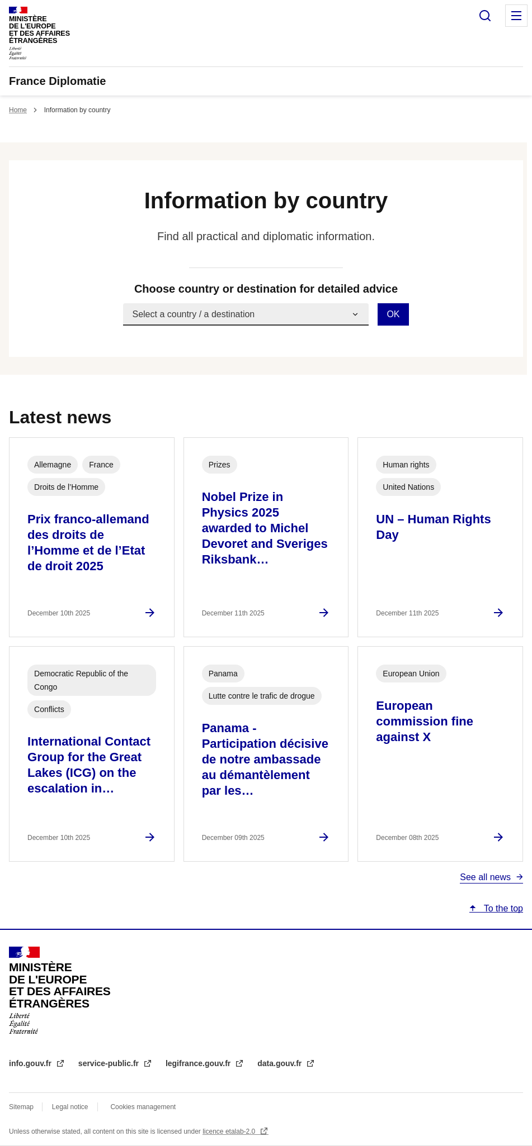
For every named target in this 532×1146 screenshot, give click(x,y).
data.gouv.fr (280, 1063)
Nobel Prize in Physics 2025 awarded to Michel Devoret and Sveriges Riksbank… (265, 528)
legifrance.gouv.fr (199, 1063)
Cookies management (143, 1107)
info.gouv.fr (31, 1063)
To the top (502, 908)
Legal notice (70, 1107)
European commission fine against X (424, 721)
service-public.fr (109, 1063)
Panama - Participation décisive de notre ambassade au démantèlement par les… (265, 759)
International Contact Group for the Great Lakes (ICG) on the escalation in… (88, 764)
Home (18, 110)
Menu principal (516, 15)
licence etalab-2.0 (230, 1131)
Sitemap (22, 1107)
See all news (485, 877)
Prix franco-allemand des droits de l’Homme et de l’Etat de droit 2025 (88, 542)
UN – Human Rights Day (433, 527)
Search (485, 15)
